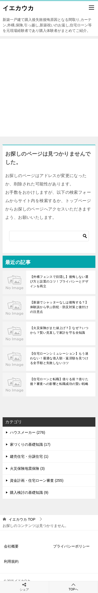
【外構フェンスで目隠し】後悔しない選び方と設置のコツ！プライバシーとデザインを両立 (59, 281)
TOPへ (73, 587)
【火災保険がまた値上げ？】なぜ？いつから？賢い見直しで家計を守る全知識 (59, 330)
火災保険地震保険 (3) (27, 468)
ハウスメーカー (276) (27, 432)
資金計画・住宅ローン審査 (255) (37, 480)
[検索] (49, 236)
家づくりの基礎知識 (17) (30, 444)
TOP (22, 519)
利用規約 (11, 561)
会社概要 (11, 546)
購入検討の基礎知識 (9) (29, 492)
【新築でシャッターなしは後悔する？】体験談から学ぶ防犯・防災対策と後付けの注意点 (59, 307)
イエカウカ (18, 7)
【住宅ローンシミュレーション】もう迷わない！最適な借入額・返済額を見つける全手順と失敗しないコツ (59, 358)
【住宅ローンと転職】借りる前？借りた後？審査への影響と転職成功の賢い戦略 (59, 381)
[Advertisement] (49, 88)
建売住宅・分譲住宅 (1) (29, 456)
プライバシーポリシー (71, 546)
